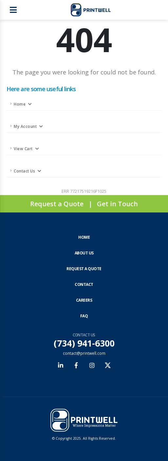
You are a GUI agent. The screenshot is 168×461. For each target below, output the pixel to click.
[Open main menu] (13, 10)
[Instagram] (92, 365)
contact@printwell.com (84, 353)
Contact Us (24, 170)
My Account (25, 126)
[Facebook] (76, 365)
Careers (84, 300)
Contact (84, 284)
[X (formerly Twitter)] (108, 365)
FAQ (84, 316)
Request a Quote (57, 203)
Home (20, 104)
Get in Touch (117, 203)
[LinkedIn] (60, 365)
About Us (84, 253)
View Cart (23, 148)
